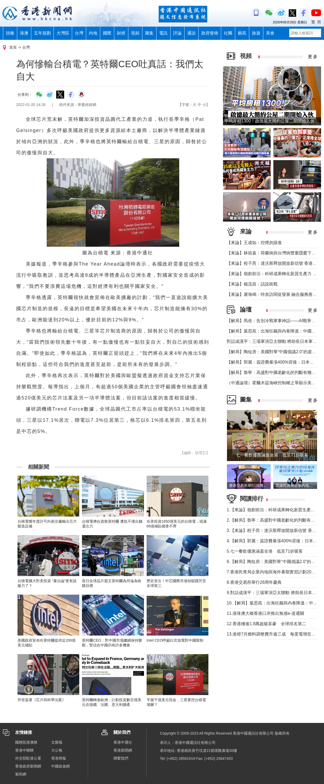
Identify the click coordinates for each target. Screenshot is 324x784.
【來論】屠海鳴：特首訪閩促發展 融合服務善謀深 (274, 294)
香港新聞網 (122, 750)
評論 (177, 33)
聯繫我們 (120, 758)
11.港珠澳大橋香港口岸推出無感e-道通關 (265, 613)
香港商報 (58, 758)
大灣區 (62, 33)
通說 (191, 33)
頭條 (10, 33)
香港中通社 (122, 742)
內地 (93, 33)
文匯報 (56, 742)
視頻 (135, 33)
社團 (228, 33)
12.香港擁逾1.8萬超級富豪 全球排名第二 (266, 623)
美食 (270, 33)
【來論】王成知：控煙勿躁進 (254, 242)
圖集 (149, 33)
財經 (121, 33)
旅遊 (256, 33)
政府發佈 (209, 33)
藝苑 (242, 33)
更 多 (312, 56)
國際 (107, 33)
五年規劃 (42, 33)
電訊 (163, 33)
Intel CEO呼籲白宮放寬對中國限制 (175, 640)
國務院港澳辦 (26, 742)
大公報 (56, 750)
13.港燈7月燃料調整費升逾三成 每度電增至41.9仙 (275, 634)
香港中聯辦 (24, 750)
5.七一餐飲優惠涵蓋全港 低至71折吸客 (265, 551)
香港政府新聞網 (28, 766)
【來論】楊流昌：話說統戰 (252, 284)
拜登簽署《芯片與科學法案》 (41, 700)
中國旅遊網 (60, 766)
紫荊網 (20, 774)
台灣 (79, 33)
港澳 (24, 33)
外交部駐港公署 (28, 758)
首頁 (13, 47)
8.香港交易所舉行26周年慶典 (254, 582)
